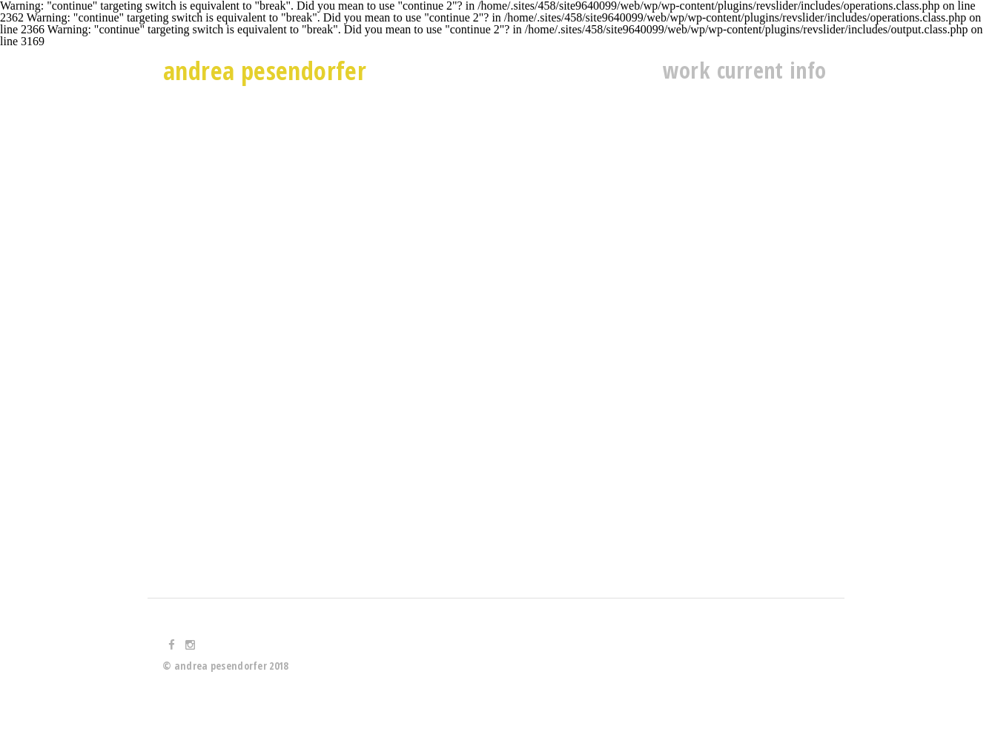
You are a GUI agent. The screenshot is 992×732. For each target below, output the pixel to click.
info (808, 70)
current (750, 70)
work (686, 70)
